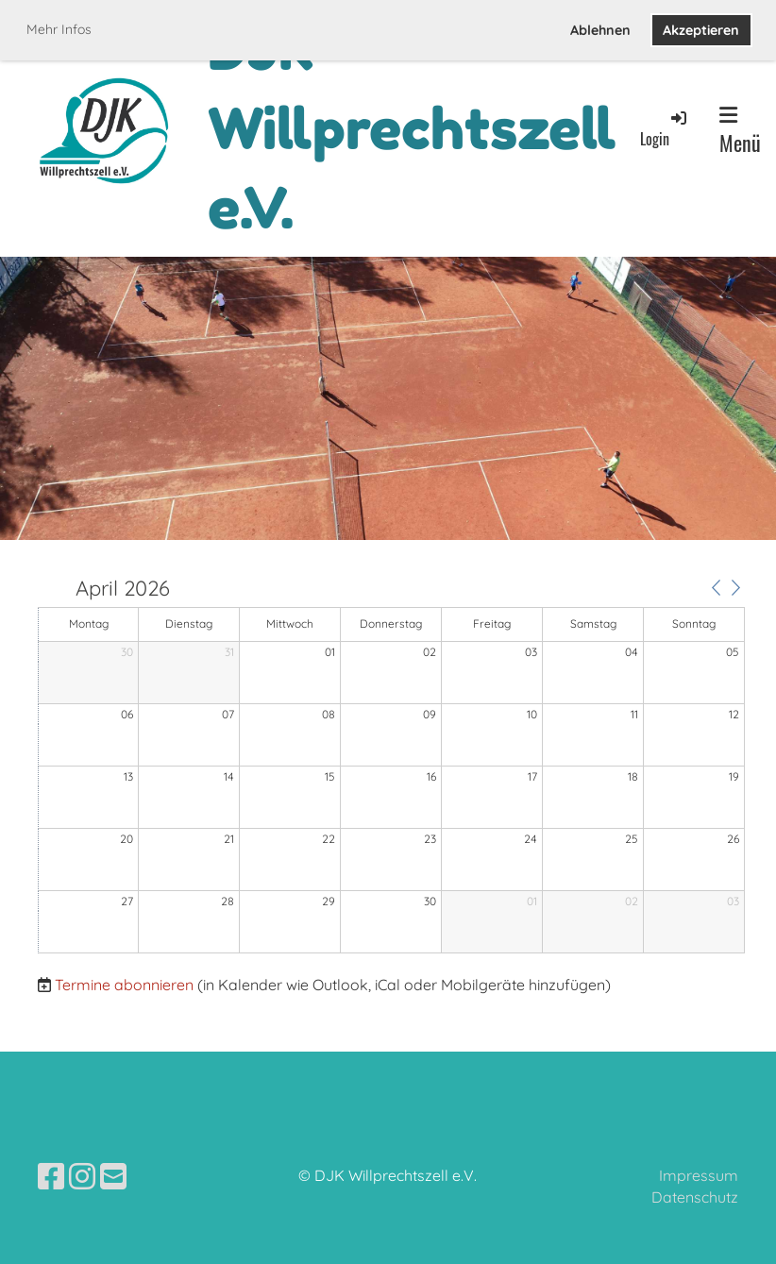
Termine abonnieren (124, 984)
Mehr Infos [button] (59, 29)
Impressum (698, 1175)
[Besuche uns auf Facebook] (51, 1176)
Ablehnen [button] (600, 30)
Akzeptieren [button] (701, 30)
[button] (715, 587)
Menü (740, 131)
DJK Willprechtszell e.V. (412, 128)
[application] (391, 766)
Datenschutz (694, 1197)
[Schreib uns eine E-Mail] (113, 1176)
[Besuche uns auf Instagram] (82, 1176)
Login (664, 129)
